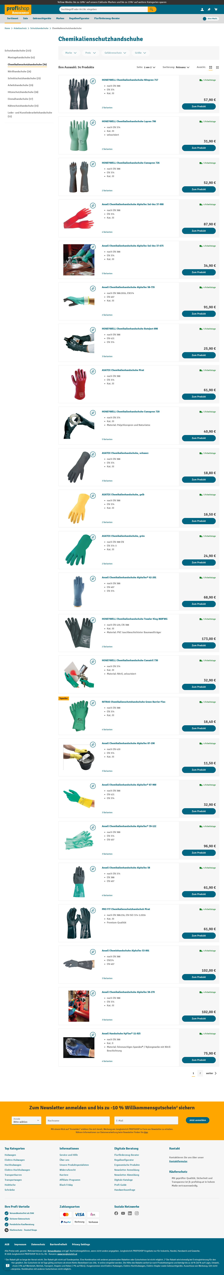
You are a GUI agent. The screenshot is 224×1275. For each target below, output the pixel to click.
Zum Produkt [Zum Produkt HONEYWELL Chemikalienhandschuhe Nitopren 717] (199, 106)
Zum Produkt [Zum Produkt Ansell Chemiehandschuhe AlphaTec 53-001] (199, 977)
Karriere (64, 1175)
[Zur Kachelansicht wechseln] (217, 67)
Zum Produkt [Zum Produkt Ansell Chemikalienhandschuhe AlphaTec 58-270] (199, 1018)
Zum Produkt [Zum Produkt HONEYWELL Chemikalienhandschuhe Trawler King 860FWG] (199, 645)
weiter (209, 1073)
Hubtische (10, 1185)
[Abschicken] (197, 1120)
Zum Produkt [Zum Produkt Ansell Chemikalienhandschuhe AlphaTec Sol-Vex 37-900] (199, 230)
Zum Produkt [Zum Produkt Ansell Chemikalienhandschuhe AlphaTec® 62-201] (199, 604)
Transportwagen (13, 1180)
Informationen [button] (69, 1148)
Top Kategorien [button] (15, 1148)
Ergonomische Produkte (127, 1165)
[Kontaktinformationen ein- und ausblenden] (7, 1267)
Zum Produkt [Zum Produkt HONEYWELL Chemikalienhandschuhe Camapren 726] (199, 189)
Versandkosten (54, 1251)
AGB (7, 1244)
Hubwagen (10, 1155)
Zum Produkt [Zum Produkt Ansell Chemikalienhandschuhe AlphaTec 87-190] (199, 769)
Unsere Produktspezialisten (74, 1165)
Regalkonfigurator (124, 1160)
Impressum (20, 1244)
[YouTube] (123, 1213)
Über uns (64, 1160)
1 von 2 (150, 67)
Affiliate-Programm (70, 1180)
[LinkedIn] (130, 1213)
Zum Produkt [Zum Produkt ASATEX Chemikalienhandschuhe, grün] (199, 562)
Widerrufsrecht (68, 1170)
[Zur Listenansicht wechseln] (210, 67)
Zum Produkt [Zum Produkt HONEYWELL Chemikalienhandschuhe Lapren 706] (199, 147)
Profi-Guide (120, 1185)
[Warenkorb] (215, 9)
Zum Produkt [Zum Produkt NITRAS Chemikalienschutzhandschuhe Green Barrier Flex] (199, 728)
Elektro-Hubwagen (15, 1160)
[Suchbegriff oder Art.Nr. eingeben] (103, 9)
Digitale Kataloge (123, 1180)
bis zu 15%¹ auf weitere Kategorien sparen (143, 2)
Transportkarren (13, 1175)
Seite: (140, 67)
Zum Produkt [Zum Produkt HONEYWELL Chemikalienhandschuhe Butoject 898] (199, 355)
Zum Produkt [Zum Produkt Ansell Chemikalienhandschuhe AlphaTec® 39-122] (199, 852)
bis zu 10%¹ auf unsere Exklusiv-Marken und (97, 2)
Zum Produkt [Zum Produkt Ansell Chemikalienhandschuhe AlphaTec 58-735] (199, 313)
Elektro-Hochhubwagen (17, 1170)
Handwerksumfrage (124, 1189)
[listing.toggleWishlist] (93, 81)
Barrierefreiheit (58, 1244)
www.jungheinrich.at (67, 1254)
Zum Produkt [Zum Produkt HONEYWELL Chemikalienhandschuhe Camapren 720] (199, 438)
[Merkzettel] (209, 9)
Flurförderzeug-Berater (126, 1155)
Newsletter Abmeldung (126, 1175)
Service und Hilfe (69, 1155)
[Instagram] (137, 1213)
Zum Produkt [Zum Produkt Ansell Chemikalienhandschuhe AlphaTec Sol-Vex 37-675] (199, 272)
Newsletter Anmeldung (126, 1170)
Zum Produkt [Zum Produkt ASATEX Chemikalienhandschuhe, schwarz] (199, 479)
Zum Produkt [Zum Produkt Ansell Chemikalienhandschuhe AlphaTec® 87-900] (199, 811)
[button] (139, 1149)
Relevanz (183, 67)
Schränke (10, 1189)
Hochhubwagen (13, 1165)
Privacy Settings (81, 1244)
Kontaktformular (178, 1161)
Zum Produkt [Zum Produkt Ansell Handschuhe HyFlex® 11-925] (199, 1060)
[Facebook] (116, 1213)
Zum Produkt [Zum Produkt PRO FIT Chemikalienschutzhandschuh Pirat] (199, 935)
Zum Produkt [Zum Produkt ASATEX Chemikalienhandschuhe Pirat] (199, 396)
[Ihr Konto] (202, 9)
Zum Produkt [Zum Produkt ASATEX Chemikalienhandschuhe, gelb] (199, 521)
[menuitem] (202, 9)
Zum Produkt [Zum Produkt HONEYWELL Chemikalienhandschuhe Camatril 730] (199, 686)
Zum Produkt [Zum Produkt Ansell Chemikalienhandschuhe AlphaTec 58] (199, 894)
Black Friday (66, 1185)
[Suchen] (152, 9)
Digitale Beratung (126, 1148)
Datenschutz (38, 1244)
